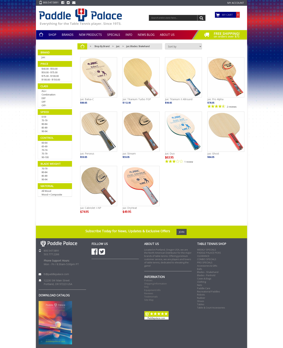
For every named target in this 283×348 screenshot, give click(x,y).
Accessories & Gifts (207, 265)
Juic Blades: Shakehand (138, 46)
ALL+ (44, 91)
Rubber (201, 297)
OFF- (44, 105)
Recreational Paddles (208, 291)
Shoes (200, 301)
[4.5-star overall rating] (225, 106)
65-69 (44, 146)
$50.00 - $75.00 (49, 72)
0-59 (44, 116)
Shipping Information (155, 283)
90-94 (44, 131)
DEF (43, 98)
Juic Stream (129, 153)
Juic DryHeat (130, 208)
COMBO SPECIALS (206, 259)
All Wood (46, 191)
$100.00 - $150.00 (51, 79)
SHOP (52, 35)
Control (46, 138)
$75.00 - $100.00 (50, 76)
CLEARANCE (203, 256)
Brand (45, 52)
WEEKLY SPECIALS (206, 249)
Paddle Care (203, 288)
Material (47, 186)
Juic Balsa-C (87, 99)
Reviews (148, 293)
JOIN (181, 232)
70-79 (44, 168)
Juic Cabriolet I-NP (90, 208)
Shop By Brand (102, 46)
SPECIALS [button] (113, 35)
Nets (199, 285)
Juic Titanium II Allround (178, 99)
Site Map (149, 299)
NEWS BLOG (146, 35)
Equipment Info (152, 290)
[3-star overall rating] (183, 161)
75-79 (44, 120)
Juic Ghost (213, 153)
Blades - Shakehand (207, 272)
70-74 (44, 150)
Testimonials (151, 296)
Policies (148, 280)
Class (44, 86)
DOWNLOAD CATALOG (54, 295)
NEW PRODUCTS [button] (90, 35)
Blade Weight (50, 164)
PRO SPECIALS (204, 262)
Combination (48, 94)
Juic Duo (170, 153)
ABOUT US (167, 35)
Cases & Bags (204, 278)
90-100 (45, 157)
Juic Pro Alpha (215, 99)
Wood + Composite (52, 194)
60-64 (44, 142)
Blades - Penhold (206, 275)
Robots (201, 294)
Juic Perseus (87, 153)
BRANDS (67, 35)
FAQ (146, 286)
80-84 (44, 124)
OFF (43, 101)
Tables (200, 304)
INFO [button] (128, 35)
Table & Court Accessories (211, 307)
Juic (43, 57)
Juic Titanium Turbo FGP (137, 99)
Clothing (201, 281)
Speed (44, 112)
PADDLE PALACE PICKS (209, 252)
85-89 (44, 127)
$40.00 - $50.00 (49, 68)
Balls (199, 269)
